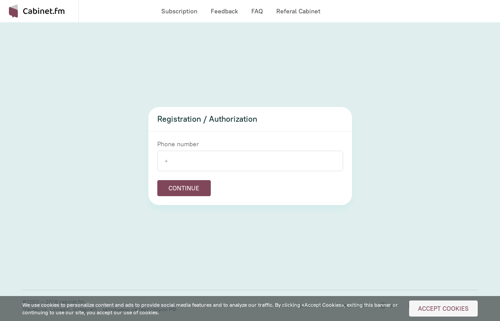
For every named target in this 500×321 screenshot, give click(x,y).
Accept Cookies (443, 309)
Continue (183, 188)
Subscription (179, 11)
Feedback (224, 11)
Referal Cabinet (298, 11)
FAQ (257, 11)
